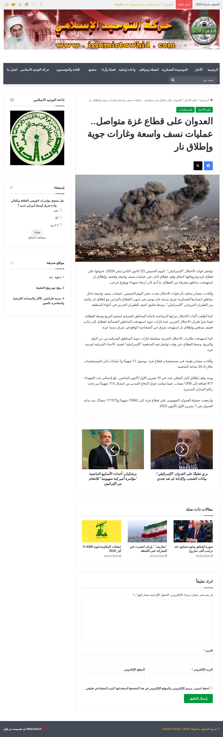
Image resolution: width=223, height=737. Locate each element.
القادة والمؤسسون (68, 69)
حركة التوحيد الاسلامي (34, 69)
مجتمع (93, 69)
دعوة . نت (55, 277)
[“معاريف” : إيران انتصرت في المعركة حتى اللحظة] (147, 531)
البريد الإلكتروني (202, 669)
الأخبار (199, 69)
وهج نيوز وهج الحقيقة (48, 287)
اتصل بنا (12, 69)
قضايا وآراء (108, 69)
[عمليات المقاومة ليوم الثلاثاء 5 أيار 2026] (101, 531)
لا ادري (54, 225)
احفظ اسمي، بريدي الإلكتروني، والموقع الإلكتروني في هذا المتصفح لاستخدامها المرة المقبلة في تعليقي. (147, 688)
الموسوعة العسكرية (175, 69)
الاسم (208, 650)
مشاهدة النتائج (37, 237)
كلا (56, 217)
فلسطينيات (185, 109)
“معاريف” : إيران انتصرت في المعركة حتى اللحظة (144, 4)
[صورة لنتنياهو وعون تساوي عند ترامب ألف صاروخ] (193, 531)
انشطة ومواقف (149, 69)
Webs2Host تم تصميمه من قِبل (22, 729)
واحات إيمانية (127, 69)
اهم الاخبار (190, 100)
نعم (56, 210)
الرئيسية (212, 69)
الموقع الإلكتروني (134, 669)
